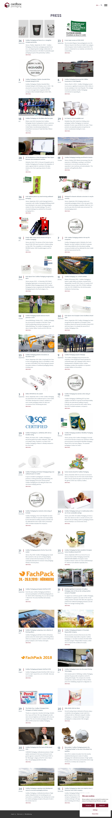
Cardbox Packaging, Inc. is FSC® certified (76, 276)
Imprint (12, 814)
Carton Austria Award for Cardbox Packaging (77, 472)
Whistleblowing (28, 814)
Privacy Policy (95, 813)
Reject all (102, 805)
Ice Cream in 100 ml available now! (74, 118)
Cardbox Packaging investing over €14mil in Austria (78, 157)
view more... (28, 54)
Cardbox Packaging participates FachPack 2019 (38, 589)
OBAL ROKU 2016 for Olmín (72, 708)
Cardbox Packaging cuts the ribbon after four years (39, 118)
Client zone (19, 814)
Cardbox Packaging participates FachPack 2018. (38, 669)
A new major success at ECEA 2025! (74, 40)
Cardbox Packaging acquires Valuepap (75, 354)
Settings (95, 810)
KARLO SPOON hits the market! (34, 393)
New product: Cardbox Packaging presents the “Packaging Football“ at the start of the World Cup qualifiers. (78, 749)
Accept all (88, 805)
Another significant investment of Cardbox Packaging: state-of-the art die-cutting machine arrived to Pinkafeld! (77, 591)
